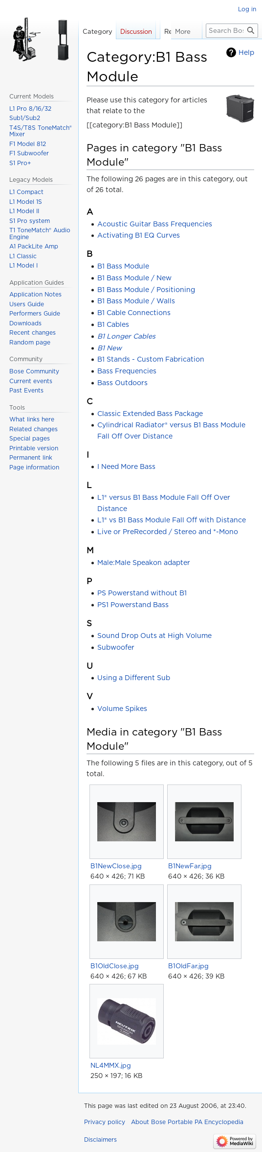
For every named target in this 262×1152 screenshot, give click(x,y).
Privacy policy (104, 1122)
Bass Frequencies (126, 371)
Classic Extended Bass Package (150, 413)
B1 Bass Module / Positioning (146, 290)
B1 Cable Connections (134, 313)
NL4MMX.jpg (110, 1065)
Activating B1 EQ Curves (138, 235)
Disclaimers (100, 1139)
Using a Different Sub (133, 678)
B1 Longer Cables (126, 336)
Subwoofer (115, 647)
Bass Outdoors (122, 383)
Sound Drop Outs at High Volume (154, 635)
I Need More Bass (126, 466)
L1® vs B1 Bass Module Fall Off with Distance (171, 520)
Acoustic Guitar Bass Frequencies (154, 224)
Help (246, 52)
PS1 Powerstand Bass (133, 605)
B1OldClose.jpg (114, 966)
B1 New (109, 348)
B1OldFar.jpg (188, 966)
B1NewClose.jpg (116, 866)
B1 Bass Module (123, 266)
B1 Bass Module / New (134, 278)
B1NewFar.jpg (190, 866)
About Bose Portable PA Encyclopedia (187, 1122)
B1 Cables (113, 324)
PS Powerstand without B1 (142, 593)
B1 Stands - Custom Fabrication (150, 359)
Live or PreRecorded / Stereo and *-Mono (167, 532)
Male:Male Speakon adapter (143, 562)
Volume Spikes (122, 708)
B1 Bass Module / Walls (136, 301)
